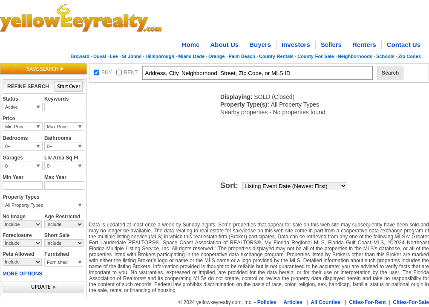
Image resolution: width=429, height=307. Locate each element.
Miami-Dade (191, 56)
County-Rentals (276, 56)
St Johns (131, 56)
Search (390, 73)
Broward (79, 56)
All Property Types (24, 205)
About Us (224, 44)
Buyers (260, 44)
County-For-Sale (315, 56)
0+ (8, 146)
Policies (266, 302)
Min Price (15, 126)
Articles (293, 302)
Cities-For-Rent (367, 302)
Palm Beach (242, 56)
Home (191, 44)
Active (11, 107)
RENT (131, 72)
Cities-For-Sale (411, 302)
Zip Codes (409, 56)
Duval (99, 56)
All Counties (325, 302)
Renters (364, 44)
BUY (106, 72)
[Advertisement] (124, 112)
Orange (216, 56)
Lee (114, 56)
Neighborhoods (355, 56)
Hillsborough (159, 56)
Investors (296, 44)
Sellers (331, 44)
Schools (385, 56)
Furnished (57, 262)
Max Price (57, 126)
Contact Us (403, 44)
